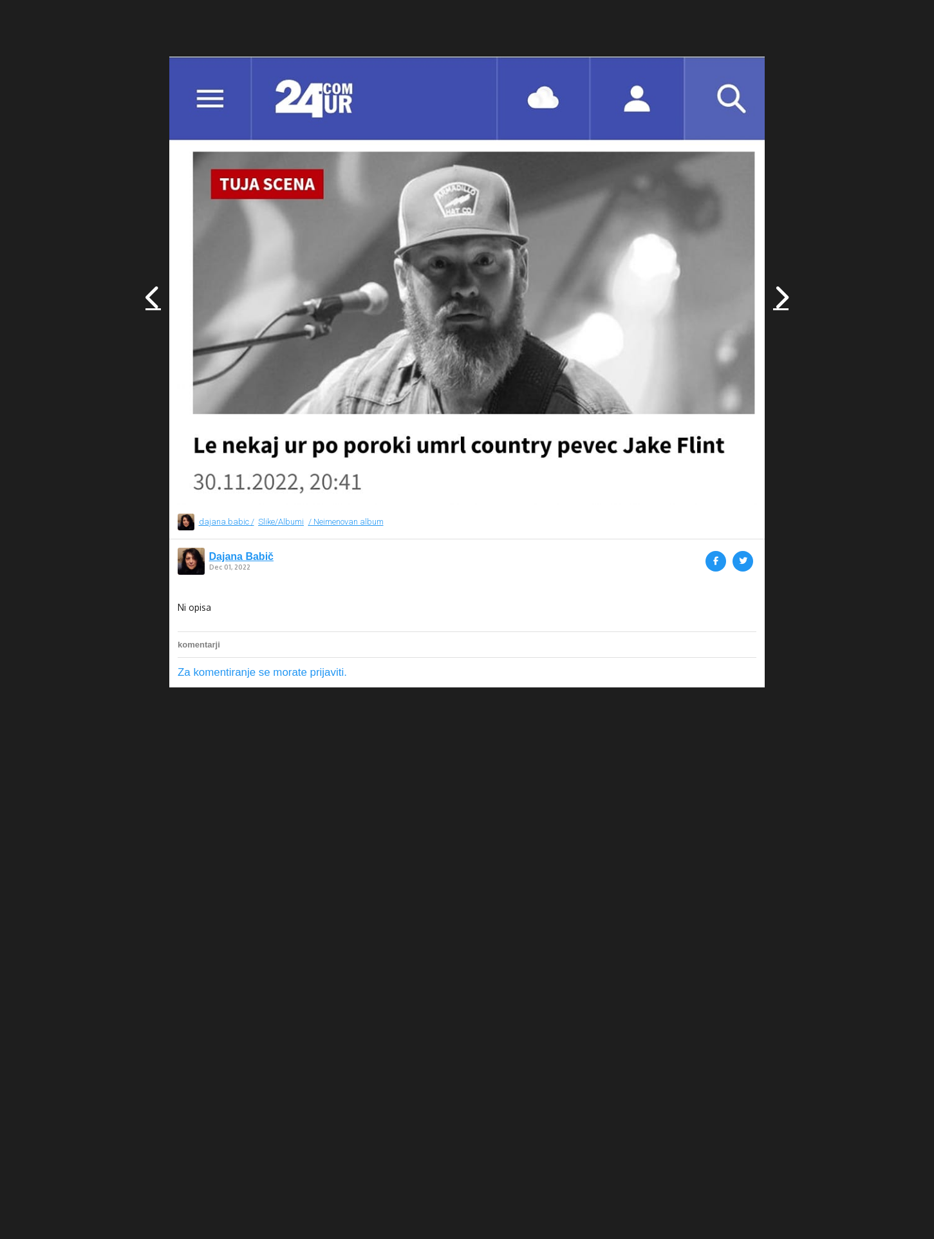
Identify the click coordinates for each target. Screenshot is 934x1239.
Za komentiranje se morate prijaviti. (262, 672)
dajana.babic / (226, 521)
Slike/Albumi (281, 521)
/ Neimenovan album (346, 521)
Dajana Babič (241, 557)
